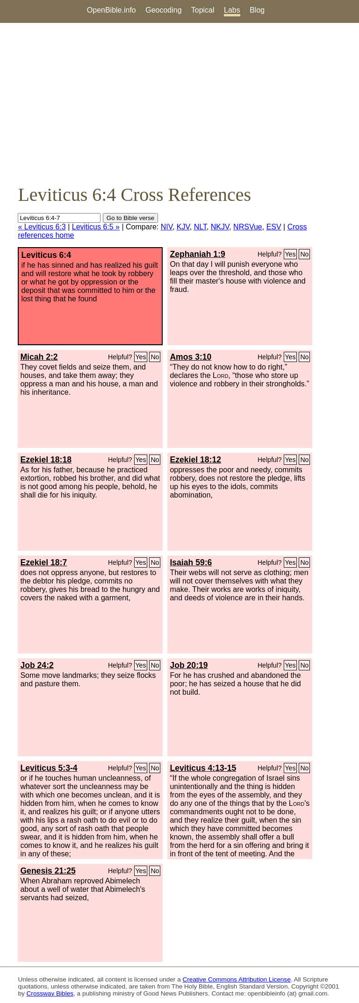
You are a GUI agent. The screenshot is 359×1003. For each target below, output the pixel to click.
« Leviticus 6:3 (41, 227)
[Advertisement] (179, 103)
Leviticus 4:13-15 (203, 768)
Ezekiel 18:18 (46, 459)
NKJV (220, 227)
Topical (203, 10)
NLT (200, 227)
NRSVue (247, 227)
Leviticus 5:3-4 (48, 768)
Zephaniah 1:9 (197, 254)
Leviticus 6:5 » (96, 227)
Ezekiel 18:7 (43, 562)
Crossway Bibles (50, 993)
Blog (257, 10)
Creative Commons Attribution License (237, 979)
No (304, 254)
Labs (232, 10)
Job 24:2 (36, 665)
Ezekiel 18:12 (195, 459)
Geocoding (163, 10)
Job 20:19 (189, 665)
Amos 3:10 (190, 357)
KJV (183, 227)
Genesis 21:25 (47, 870)
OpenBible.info (111, 10)
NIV (166, 227)
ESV (273, 227)
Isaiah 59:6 (191, 562)
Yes (290, 254)
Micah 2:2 (38, 357)
